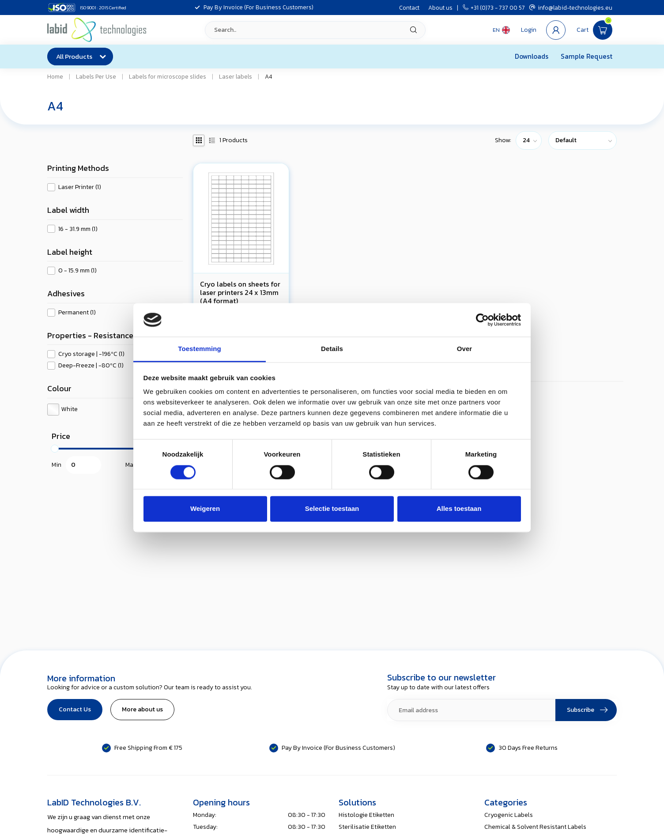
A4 (268, 76)
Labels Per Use (96, 76)
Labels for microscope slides (167, 76)
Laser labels (235, 76)
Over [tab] (464, 349)
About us (440, 7)
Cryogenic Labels (508, 815)
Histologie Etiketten (366, 815)
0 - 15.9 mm (77, 270)
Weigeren (205, 509)
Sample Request (586, 56)
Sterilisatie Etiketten (367, 826)
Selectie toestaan (332, 509)
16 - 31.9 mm (78, 229)
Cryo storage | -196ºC (91, 354)
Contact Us (75, 709)
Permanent (77, 312)
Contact (409, 7)
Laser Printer (79, 187)
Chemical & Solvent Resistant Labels (535, 826)
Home (55, 76)
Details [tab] (332, 349)
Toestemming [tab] (199, 349)
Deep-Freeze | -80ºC (91, 365)
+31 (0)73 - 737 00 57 (494, 7)
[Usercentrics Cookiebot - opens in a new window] (482, 319)
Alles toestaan (459, 509)
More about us (142, 709)
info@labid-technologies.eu (570, 7)
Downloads (531, 56)
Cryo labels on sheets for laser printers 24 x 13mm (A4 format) (240, 293)
